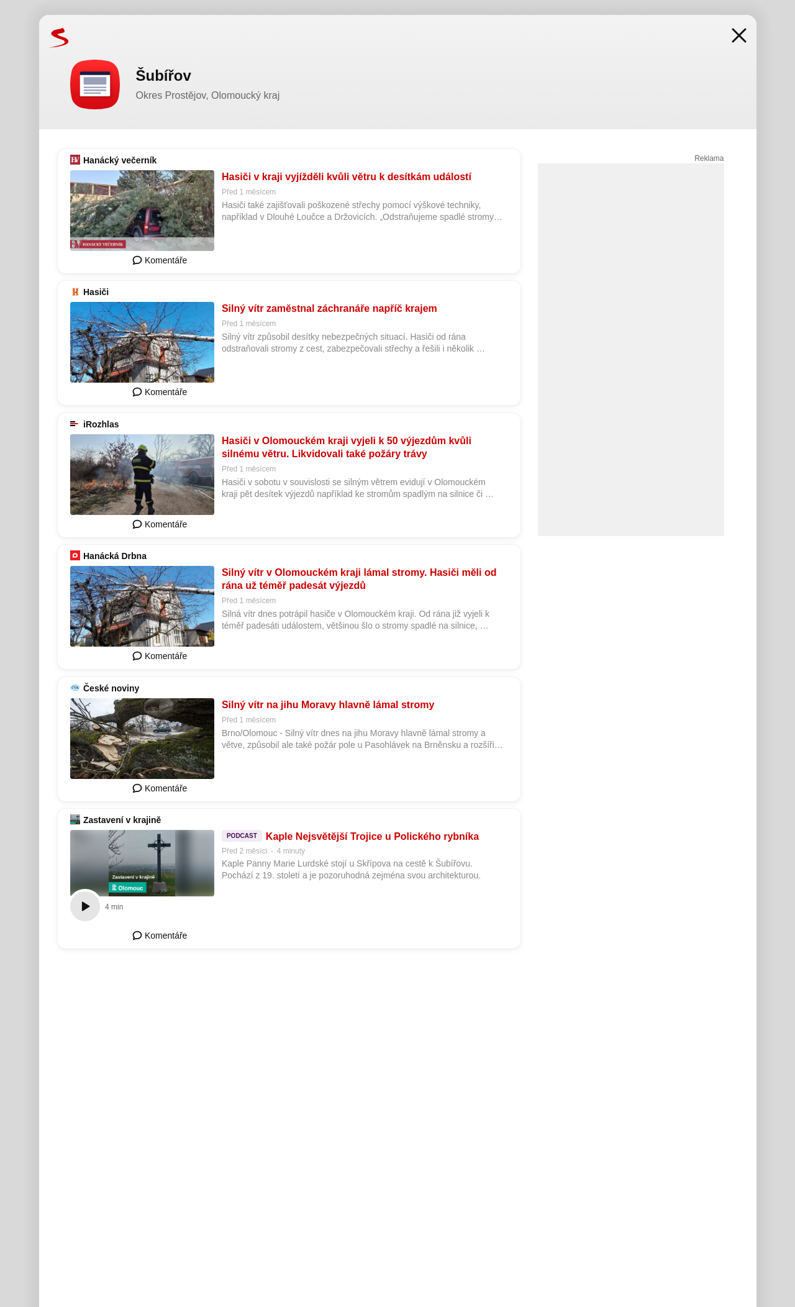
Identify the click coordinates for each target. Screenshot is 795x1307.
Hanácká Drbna (115, 556)
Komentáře (159, 260)
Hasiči (96, 292)
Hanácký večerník (120, 160)
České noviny (111, 688)
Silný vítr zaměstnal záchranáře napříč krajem (329, 308)
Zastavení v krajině (122, 820)
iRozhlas (101, 424)
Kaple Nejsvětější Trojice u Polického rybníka (371, 836)
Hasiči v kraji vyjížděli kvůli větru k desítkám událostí (346, 176)
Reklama (709, 158)
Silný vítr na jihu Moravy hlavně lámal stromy (327, 704)
